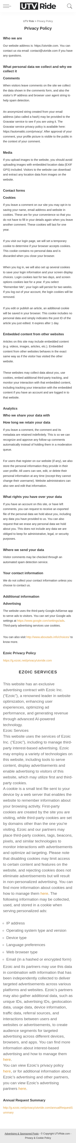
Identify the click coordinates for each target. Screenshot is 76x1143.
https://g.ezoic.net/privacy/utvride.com (27, 660)
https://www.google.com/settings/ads (40, 620)
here (44, 893)
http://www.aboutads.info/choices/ (48, 637)
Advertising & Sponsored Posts (22, 1133)
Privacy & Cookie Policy (38, 1138)
